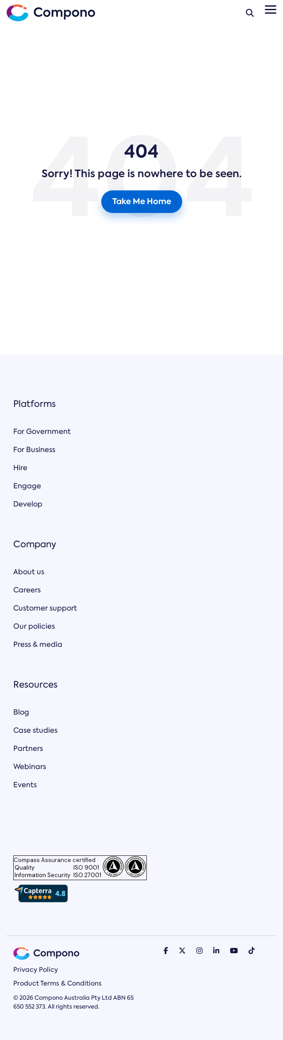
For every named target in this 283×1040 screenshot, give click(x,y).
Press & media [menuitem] (37, 644)
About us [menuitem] (28, 571)
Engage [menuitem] (27, 486)
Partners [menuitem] (28, 748)
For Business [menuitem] (34, 449)
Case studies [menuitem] (35, 730)
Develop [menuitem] (27, 504)
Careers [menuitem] (27, 590)
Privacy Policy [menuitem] (35, 969)
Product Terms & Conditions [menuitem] (57, 983)
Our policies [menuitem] (34, 626)
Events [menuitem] (25, 784)
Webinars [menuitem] (29, 766)
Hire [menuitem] (20, 467)
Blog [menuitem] (21, 712)
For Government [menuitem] (42, 431)
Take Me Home (141, 201)
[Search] (250, 12)
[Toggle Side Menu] (270, 8)
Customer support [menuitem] (45, 608)
